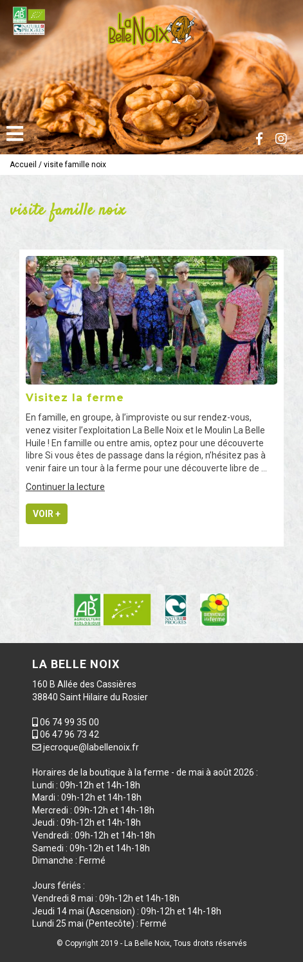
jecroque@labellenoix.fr (91, 747)
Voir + (46, 514)
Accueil (23, 164)
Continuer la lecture (65, 487)
